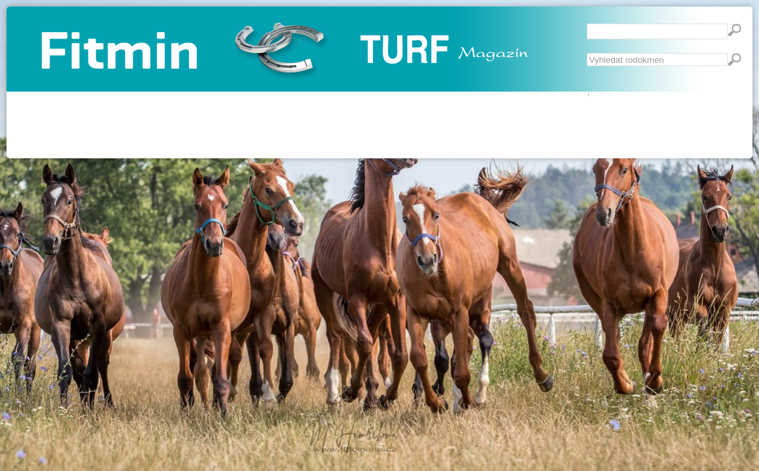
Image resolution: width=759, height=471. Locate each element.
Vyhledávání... (587, 53)
